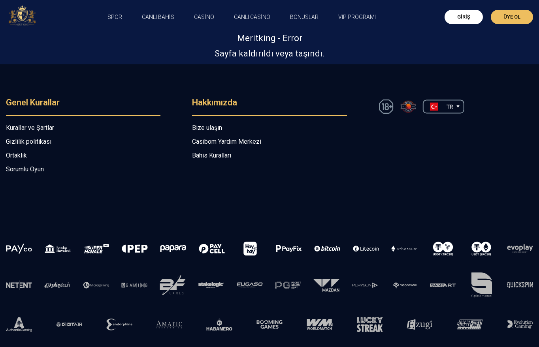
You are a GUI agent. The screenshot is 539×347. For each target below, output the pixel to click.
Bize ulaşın (207, 127)
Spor (114, 17)
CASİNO (204, 17)
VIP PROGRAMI (357, 17)
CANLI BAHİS (158, 17)
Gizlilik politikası (28, 141)
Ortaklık (16, 155)
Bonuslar (304, 17)
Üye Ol (511, 17)
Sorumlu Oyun (25, 169)
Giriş (463, 17)
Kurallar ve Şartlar (30, 127)
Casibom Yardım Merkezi (226, 141)
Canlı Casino (252, 17)
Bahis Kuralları (211, 155)
